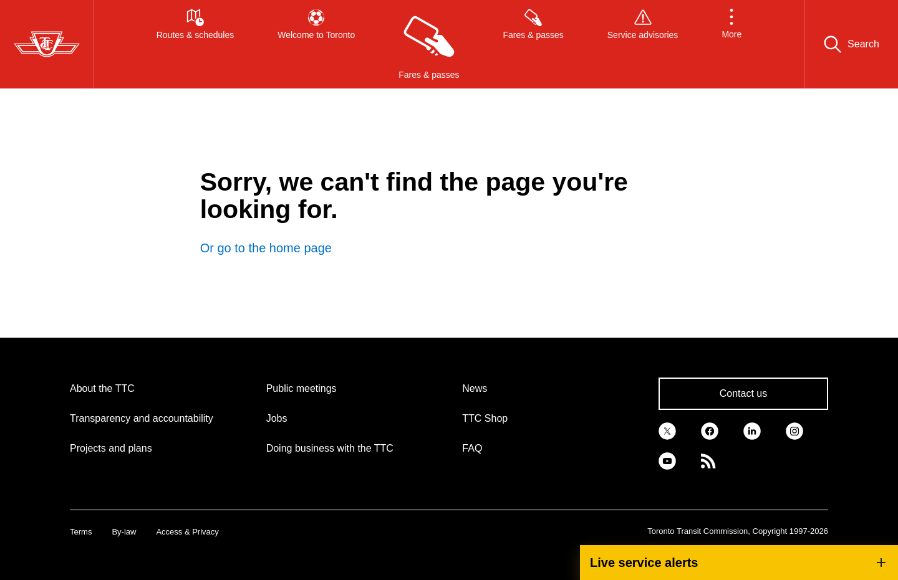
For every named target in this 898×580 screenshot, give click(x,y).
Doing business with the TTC (329, 448)
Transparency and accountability (141, 418)
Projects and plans (111, 448)
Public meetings (301, 388)
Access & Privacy (187, 531)
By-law (124, 531)
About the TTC (102, 388)
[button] (731, 44)
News (474, 388)
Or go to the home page (266, 248)
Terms (81, 531)
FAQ (472, 448)
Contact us (743, 393)
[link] (667, 430)
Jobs (276, 418)
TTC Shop (485, 418)
